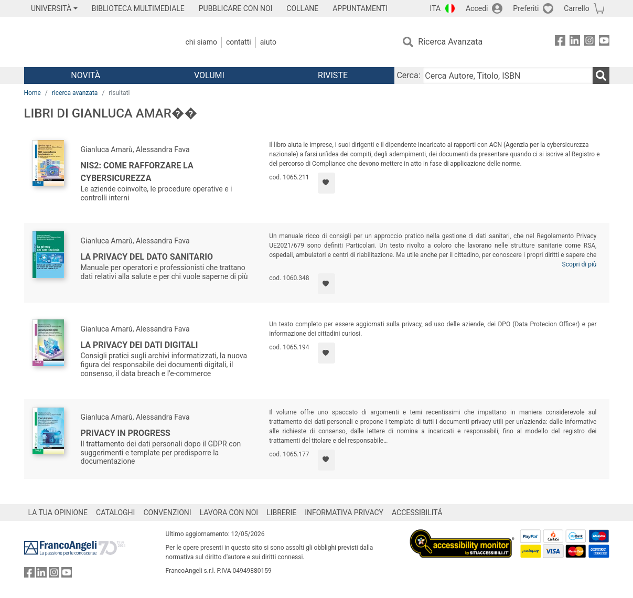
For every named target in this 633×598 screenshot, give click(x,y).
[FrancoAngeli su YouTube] (604, 42)
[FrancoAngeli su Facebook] (560, 42)
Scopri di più (579, 264)
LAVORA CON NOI (229, 512)
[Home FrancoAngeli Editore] (93, 42)
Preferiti (526, 8)
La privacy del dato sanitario (147, 257)
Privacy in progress (125, 433)
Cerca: (408, 75)
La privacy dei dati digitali (139, 345)
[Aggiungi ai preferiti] (326, 183)
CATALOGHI (115, 512)
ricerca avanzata (75, 93)
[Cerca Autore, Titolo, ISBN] (508, 75)
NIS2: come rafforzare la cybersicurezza (137, 172)
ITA (435, 8)
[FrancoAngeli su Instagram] (589, 42)
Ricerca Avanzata (450, 42)
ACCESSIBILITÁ (417, 512)
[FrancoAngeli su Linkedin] (575, 42)
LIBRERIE (281, 512)
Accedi (477, 8)
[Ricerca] (601, 75)
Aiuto (268, 42)
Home (32, 93)
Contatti (238, 42)
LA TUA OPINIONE (58, 512)
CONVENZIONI (167, 512)
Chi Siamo (201, 42)
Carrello (576, 8)
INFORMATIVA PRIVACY (344, 512)
